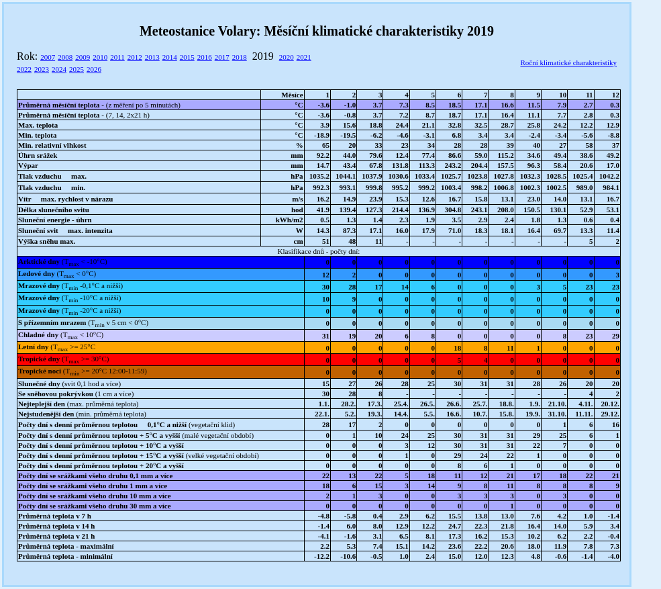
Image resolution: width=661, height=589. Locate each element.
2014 (169, 57)
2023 (41, 69)
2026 (94, 69)
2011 (117, 57)
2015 (187, 57)
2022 (24, 69)
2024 (59, 69)
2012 (135, 57)
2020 (286, 57)
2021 (304, 57)
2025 (76, 69)
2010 (100, 57)
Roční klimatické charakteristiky (568, 62)
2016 (204, 57)
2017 (222, 57)
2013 (152, 57)
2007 (47, 57)
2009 (82, 57)
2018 (239, 57)
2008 (65, 57)
